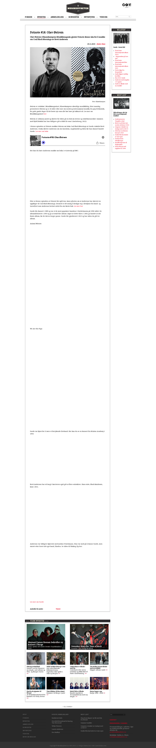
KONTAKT (113, 720)
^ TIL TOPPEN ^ (68, 707)
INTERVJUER (89, 17)
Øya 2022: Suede (120, 78)
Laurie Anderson (57, 729)
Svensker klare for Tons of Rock (86, 646)
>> (27, 673)
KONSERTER (74, 17)
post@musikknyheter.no (118, 732)
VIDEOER (103, 17)
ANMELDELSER (57, 17)
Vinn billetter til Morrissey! (56, 691)
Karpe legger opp (96, 691)
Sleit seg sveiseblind (33, 666)
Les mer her (78, 206)
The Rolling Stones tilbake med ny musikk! (98, 667)
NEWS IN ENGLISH (29, 737)
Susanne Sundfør (86, 723)
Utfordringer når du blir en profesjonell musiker (120, 114)
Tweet (58, 609)
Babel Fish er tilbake (77, 691)
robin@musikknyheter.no (118, 737)
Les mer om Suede (37, 602)
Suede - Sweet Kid (119, 47)
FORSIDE (28, 17)
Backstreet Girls (57, 718)
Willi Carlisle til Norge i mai (56, 666)
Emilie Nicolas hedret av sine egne (92, 731)
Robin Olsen (101, 44)
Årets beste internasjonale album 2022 (121, 66)
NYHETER (41, 17)
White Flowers (57, 726)
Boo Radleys (56, 732)
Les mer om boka (42, 131)
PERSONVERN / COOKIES (118, 723)
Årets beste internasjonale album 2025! (121, 52)
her (45, 114)
